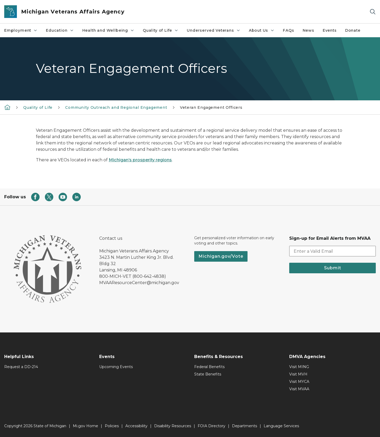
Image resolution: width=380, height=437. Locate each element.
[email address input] (332, 251)
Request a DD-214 (21, 366)
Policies (112, 426)
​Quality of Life (160, 30)
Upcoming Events (116, 366)
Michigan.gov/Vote (220, 256)
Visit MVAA (299, 389)
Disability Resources (172, 426)
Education (60, 30)
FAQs (288, 30)
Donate (352, 30)
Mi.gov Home (85, 426)
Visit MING (299, 366)
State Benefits (207, 374)
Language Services (281, 426)
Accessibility (136, 426)
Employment (20, 30)
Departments (244, 426)
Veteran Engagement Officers (211, 107)
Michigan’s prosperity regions (140, 159)
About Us (262, 30)
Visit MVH (298, 374)
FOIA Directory (211, 426)
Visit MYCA (299, 381)
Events (330, 30)
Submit (332, 267)
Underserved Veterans (213, 30)
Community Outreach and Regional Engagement (116, 107)
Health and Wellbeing (108, 30)
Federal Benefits (209, 366)
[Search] (372, 11)
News (308, 30)
